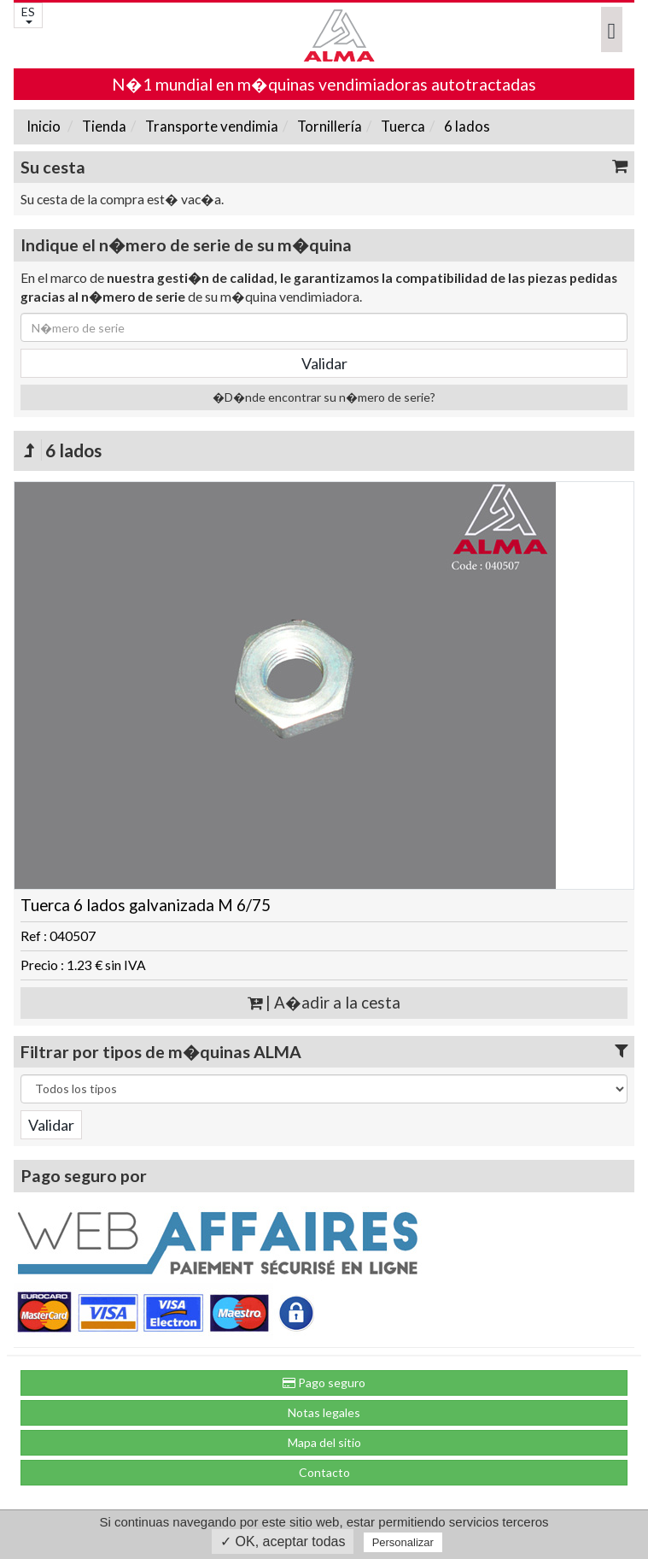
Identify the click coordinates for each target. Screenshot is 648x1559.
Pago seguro (324, 1382)
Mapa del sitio (324, 1442)
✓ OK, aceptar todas (282, 1541)
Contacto (324, 1472)
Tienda (102, 126)
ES (28, 14)
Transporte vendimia (210, 126)
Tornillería (328, 126)
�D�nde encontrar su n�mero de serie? (324, 397)
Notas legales (324, 1412)
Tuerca (401, 126)
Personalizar (403, 1542)
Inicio (43, 126)
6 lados (465, 126)
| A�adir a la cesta (324, 1002)
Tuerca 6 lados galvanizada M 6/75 (145, 905)
